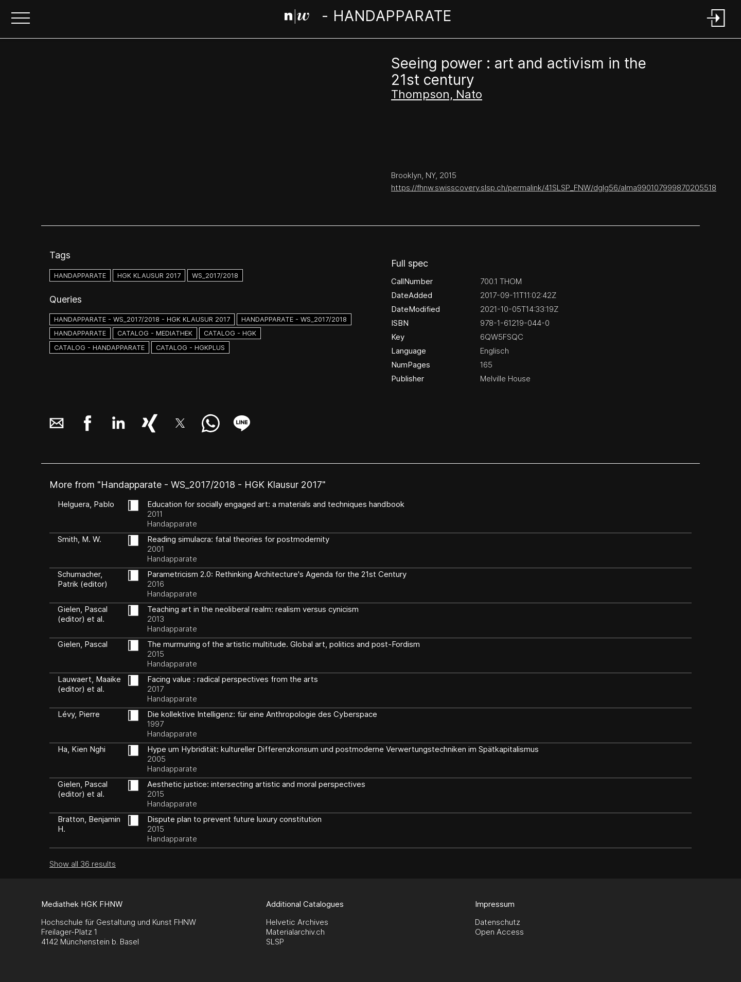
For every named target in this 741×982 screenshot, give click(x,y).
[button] (20, 19)
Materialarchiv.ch (295, 932)
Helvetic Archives (297, 922)
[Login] (716, 27)
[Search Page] (368, 18)
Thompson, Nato (436, 94)
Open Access (499, 932)
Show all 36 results (82, 864)
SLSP (275, 941)
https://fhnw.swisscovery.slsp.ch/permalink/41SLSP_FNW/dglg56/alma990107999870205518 (553, 187)
